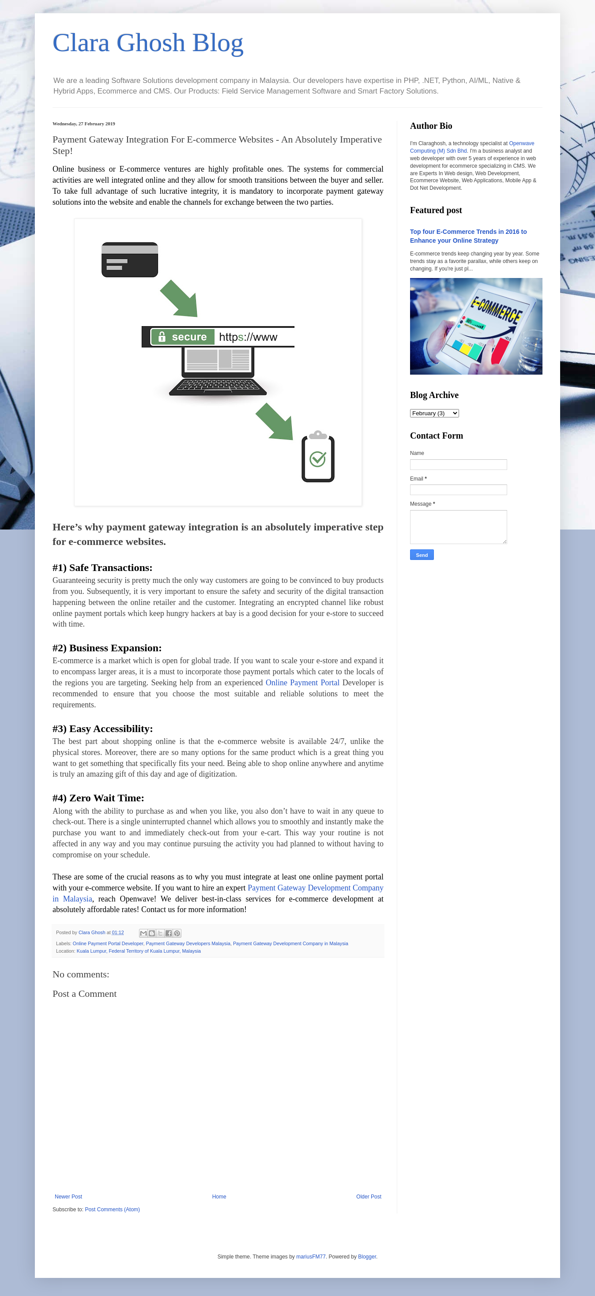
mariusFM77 (311, 1257)
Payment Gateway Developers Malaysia (188, 943)
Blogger (367, 1257)
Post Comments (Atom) (112, 1209)
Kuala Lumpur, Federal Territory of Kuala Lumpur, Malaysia (139, 951)
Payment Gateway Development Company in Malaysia (290, 943)
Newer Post (68, 1197)
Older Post (368, 1197)
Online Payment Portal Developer (108, 943)
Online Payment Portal (303, 682)
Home (219, 1197)
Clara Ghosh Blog (148, 42)
